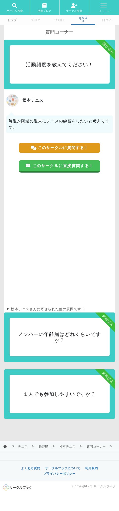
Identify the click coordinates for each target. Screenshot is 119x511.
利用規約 (91, 468)
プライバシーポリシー (59, 473)
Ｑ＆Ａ (83, 18)
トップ (12, 20)
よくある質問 (30, 468)
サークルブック (105, 486)
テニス (23, 446)
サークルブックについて (62, 468)
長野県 (43, 446)
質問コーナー (96, 446)
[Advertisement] (59, 239)
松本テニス (68, 446)
